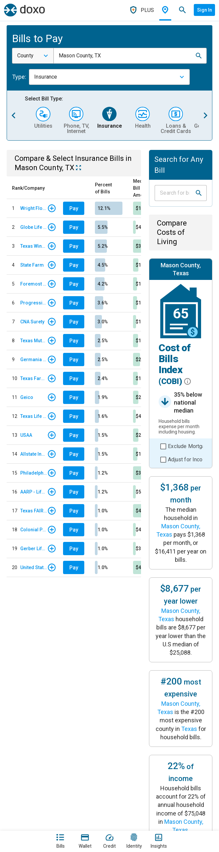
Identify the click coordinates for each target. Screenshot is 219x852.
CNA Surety (32, 321)
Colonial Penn (33, 529)
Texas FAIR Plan (33, 510)
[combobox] (33, 56)
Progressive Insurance (33, 302)
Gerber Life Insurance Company (33, 548)
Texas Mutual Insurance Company (33, 340)
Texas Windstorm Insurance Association (33, 246)
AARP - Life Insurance (33, 491)
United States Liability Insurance (33, 567)
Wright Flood (33, 208)
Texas (189, 728)
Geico (26, 397)
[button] (199, 56)
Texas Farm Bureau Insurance (33, 378)
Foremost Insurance (33, 284)
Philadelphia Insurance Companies (33, 473)
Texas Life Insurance (33, 416)
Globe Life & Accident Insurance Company (33, 227)
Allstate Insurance (33, 454)
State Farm (32, 265)
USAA (26, 435)
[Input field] (175, 193)
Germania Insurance (33, 359)
